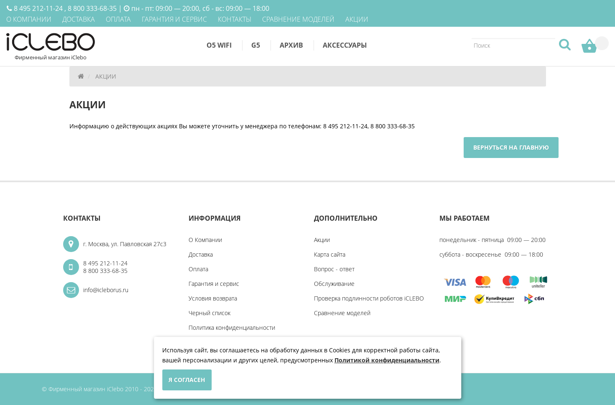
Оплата (198, 269)
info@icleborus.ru (105, 290)
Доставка (201, 254)
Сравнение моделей (342, 313)
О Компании (205, 240)
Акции (322, 240)
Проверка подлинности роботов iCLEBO (369, 298)
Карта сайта (329, 254)
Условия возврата (213, 298)
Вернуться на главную (511, 147)
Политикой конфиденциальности (386, 360)
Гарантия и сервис (214, 284)
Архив (291, 45)
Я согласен (186, 380)
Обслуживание (334, 284)
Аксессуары (345, 45)
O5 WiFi (219, 45)
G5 (255, 45)
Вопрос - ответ (334, 269)
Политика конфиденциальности (232, 327)
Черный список (209, 313)
